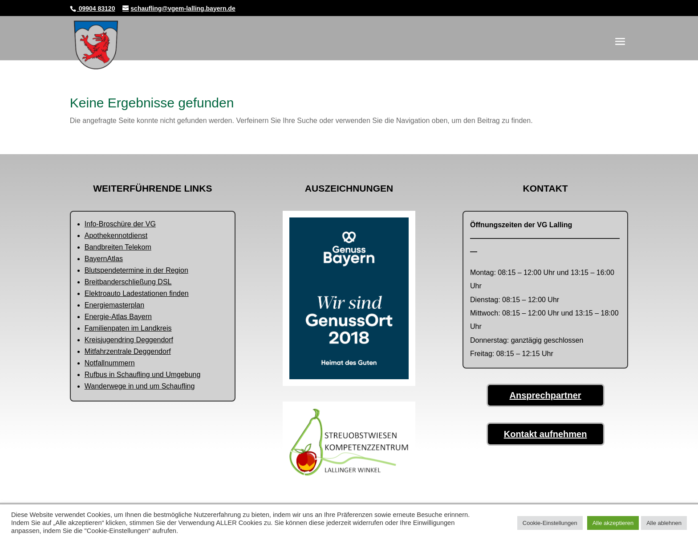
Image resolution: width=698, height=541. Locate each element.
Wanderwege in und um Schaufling (140, 386)
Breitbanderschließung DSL (128, 282)
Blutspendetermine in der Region (136, 270)
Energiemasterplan (114, 305)
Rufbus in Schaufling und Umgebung (143, 374)
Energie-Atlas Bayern (118, 316)
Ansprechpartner (545, 395)
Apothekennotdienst (116, 235)
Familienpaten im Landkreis (128, 328)
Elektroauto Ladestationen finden (137, 293)
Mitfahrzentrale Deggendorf (128, 351)
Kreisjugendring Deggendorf (129, 340)
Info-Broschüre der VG (120, 224)
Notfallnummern (110, 363)
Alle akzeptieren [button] (613, 523)
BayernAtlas (104, 258)
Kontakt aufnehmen (545, 434)
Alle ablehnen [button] (664, 523)
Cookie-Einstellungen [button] (550, 523)
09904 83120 (96, 8)
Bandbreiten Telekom (118, 247)
